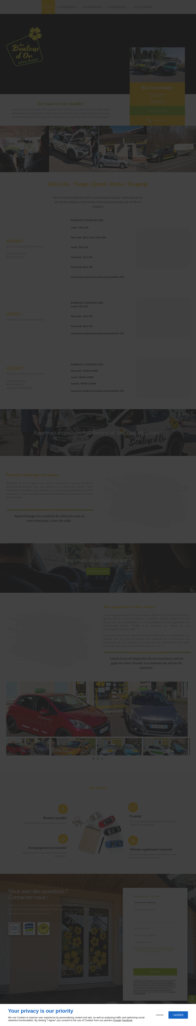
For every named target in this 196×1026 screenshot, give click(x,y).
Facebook (127, 1020)
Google (117, 1020)
